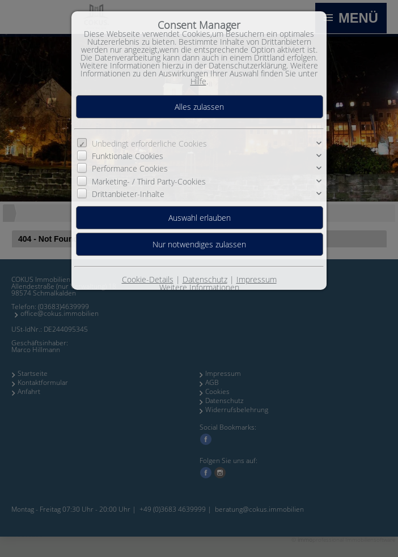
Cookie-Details (147, 279)
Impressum (256, 279)
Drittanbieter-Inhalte (128, 193)
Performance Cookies (130, 168)
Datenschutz (205, 279)
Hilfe (198, 81)
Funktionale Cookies (127, 156)
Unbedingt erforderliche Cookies (149, 143)
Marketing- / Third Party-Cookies (149, 181)
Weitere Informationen (199, 287)
